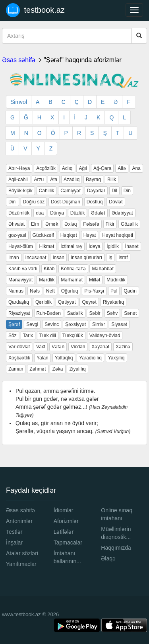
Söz (12, 335)
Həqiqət (68, 235)
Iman (13, 257)
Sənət (130, 313)
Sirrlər (98, 324)
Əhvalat (16, 224)
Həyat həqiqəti (117, 235)
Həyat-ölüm (20, 246)
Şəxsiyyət (75, 324)
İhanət (132, 246)
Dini (12, 202)
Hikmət (46, 246)
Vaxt (40, 346)
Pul (113, 291)
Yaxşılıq (116, 358)
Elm (35, 224)
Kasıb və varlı (22, 268)
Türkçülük (72, 335)
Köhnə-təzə (73, 268)
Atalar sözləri (22, 553)
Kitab (49, 268)
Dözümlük (18, 213)
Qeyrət (89, 302)
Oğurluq (69, 291)
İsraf (123, 257)
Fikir (110, 224)
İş (110, 257)
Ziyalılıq (77, 369)
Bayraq (93, 179)
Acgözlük (46, 168)
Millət (94, 280)
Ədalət (98, 213)
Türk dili (47, 335)
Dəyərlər (96, 190)
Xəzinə (123, 346)
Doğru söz (34, 202)
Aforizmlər (66, 521)
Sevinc (52, 324)
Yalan (42, 358)
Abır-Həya (19, 168)
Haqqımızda (116, 547)
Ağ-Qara (102, 168)
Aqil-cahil (18, 179)
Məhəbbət (102, 268)
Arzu (39, 179)
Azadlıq (71, 179)
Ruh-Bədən (49, 313)
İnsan (58, 257)
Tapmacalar (68, 542)
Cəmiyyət (70, 190)
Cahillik (46, 190)
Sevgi (32, 324)
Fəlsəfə (91, 224)
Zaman (15, 369)
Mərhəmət (72, 280)
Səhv (112, 313)
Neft (50, 291)
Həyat (89, 235)
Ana (136, 168)
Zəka (57, 369)
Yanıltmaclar (21, 564)
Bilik (111, 179)
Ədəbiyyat (122, 213)
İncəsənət (35, 257)
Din (127, 190)
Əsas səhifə (18, 60)
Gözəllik (129, 224)
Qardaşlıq (18, 302)
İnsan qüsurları (86, 257)
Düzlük (77, 213)
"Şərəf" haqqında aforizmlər (83, 60)
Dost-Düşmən (65, 202)
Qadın (130, 291)
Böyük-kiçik (20, 190)
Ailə (122, 168)
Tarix (28, 335)
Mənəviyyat (20, 280)
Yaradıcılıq (90, 358)
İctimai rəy (71, 246)
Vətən (58, 346)
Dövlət (115, 202)
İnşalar (14, 542)
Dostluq (95, 202)
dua (40, 213)
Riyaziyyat (19, 313)
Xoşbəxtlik (19, 358)
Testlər (14, 532)
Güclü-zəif (43, 235)
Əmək (51, 224)
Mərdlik (46, 280)
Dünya (57, 213)
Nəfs (35, 291)
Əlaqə (108, 558)
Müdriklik (115, 280)
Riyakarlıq (113, 302)
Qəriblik (43, 302)
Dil (114, 190)
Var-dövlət (19, 346)
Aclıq (67, 168)
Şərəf (14, 324)
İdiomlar (64, 510)
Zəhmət (37, 369)
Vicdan (78, 346)
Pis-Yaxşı (94, 291)
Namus (15, 291)
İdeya (94, 246)
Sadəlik (75, 313)
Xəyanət (100, 346)
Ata (53, 179)
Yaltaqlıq (64, 358)
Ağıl (83, 168)
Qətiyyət (67, 302)
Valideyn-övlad (104, 335)
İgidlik (112, 246)
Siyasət (119, 324)
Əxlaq (70, 224)
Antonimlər (19, 521)
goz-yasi (17, 235)
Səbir (94, 313)
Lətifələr (64, 532)
